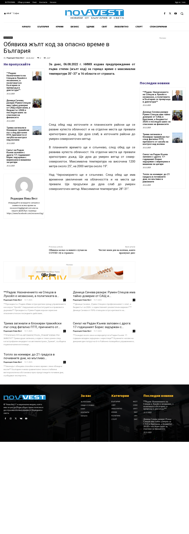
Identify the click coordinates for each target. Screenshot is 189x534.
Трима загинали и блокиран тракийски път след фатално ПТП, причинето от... (33, 325)
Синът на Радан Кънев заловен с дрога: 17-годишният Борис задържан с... (102, 325)
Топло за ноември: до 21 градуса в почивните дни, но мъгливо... (29, 356)
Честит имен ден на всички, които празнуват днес (116, 251)
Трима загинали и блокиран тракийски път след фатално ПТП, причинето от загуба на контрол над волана (17, 133)
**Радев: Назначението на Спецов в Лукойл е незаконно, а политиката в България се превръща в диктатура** (16, 81)
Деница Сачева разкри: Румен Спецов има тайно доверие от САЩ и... (104, 294)
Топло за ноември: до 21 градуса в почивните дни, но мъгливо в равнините (156, 178)
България (8, 38)
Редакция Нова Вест (15, 58)
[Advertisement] (92, 100)
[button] (181, 13)
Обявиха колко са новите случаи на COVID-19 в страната (68, 251)
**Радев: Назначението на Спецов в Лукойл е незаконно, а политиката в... (31, 294)
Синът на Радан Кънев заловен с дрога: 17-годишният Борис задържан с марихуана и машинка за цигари (18, 156)
